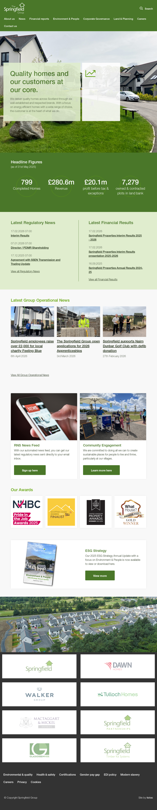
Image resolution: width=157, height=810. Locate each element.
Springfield (29, 666)
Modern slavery (130, 774)
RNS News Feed (44, 436)
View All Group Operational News (30, 375)
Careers (8, 782)
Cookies (36, 782)
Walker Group (29, 694)
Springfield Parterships (108, 722)
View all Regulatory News (25, 271)
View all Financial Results (103, 279)
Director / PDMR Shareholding (30, 247)
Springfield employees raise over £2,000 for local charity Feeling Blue (32, 332)
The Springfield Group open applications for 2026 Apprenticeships (78, 332)
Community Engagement (113, 436)
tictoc (150, 797)
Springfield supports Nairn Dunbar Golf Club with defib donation (124, 332)
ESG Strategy (78, 564)
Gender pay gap (90, 774)
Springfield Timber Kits (108, 750)
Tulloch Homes (108, 694)
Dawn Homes (108, 666)
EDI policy (110, 774)
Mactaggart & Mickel (29, 722)
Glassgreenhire (29, 750)
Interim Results (20, 235)
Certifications (67, 774)
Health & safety (46, 774)
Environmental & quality (17, 774)
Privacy (22, 782)
